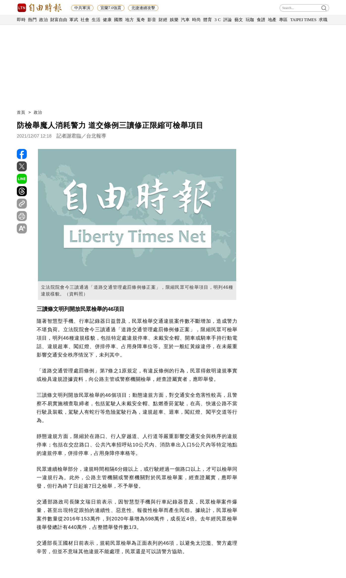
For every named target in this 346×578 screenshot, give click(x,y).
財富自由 (58, 19)
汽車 (185, 19)
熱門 (32, 19)
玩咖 (250, 19)
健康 (107, 19)
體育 (207, 19)
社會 (85, 19)
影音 (151, 19)
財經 (163, 19)
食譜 (261, 19)
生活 (96, 19)
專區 (283, 19)
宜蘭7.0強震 (110, 8)
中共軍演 (82, 8)
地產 (272, 19)
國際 (118, 19)
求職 (323, 19)
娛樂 (174, 19)
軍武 (73, 19)
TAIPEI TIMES (303, 19)
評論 (227, 19)
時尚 (196, 19)
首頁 (21, 112)
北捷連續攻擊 (143, 8)
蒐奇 (140, 19)
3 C (217, 19)
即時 (21, 19)
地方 (129, 19)
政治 (43, 19)
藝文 (238, 19)
